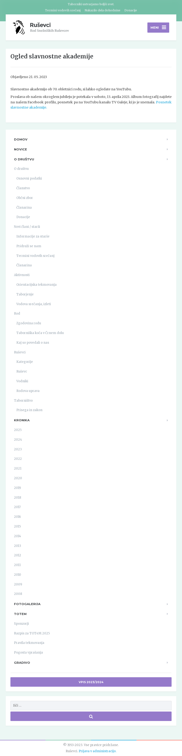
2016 (17, 517)
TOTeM (20, 614)
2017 (17, 507)
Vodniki (22, 381)
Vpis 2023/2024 (91, 682)
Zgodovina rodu (28, 323)
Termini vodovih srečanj (63, 10)
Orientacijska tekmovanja (36, 285)
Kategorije (24, 362)
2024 (18, 440)
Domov (20, 139)
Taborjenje (25, 294)
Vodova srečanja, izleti (33, 304)
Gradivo (22, 662)
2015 (17, 526)
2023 (18, 449)
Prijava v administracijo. (97, 751)
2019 (17, 488)
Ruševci (20, 352)
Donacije (130, 10)
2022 (18, 459)
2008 (18, 594)
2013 (17, 546)
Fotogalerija (27, 604)
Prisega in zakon (29, 410)
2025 (18, 430)
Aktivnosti (22, 275)
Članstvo (23, 188)
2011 (17, 565)
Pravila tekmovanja (29, 643)
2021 (17, 468)
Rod (17, 314)
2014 (17, 536)
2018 (17, 498)
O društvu (24, 159)
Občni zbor (24, 198)
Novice (20, 149)
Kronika (22, 420)
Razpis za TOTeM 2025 (32, 633)
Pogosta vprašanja (28, 653)
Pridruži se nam (28, 246)
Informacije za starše (33, 236)
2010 (17, 575)
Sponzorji (21, 624)
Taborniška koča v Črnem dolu (40, 333)
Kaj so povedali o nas (32, 343)
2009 (18, 584)
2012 (17, 555)
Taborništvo (23, 401)
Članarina (24, 208)
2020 (18, 478)
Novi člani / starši (27, 227)
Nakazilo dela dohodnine (102, 10)
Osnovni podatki (29, 178)
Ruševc (21, 371)
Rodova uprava (28, 391)
